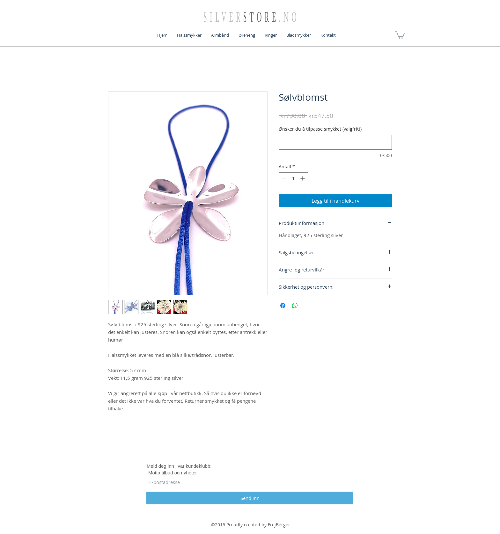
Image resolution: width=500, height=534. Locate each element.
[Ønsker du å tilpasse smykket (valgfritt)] (335, 142)
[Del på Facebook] (283, 305)
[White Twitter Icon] (250, 443)
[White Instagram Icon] (272, 443)
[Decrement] (284, 178)
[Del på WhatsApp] (295, 305)
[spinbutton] (293, 178)
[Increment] (303, 178)
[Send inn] (250, 498)
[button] (400, 35)
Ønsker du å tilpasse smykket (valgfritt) (320, 129)
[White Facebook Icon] (228, 443)
